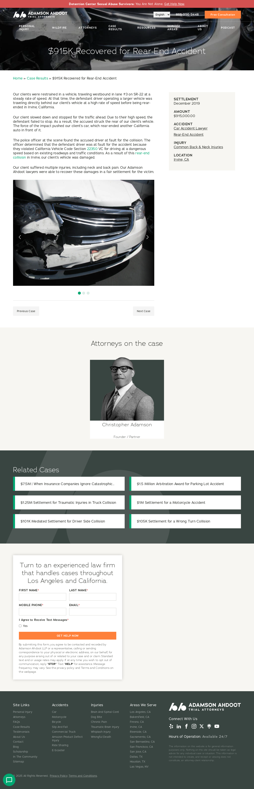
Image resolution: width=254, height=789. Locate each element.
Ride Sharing (60, 745)
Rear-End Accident (189, 134)
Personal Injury (27, 27)
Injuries (97, 705)
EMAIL (74, 605)
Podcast (228, 27)
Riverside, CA (138, 731)
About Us (203, 27)
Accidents (60, 705)
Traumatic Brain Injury (105, 727)
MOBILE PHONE (31, 605)
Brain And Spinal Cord (105, 712)
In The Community (25, 756)
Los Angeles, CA (140, 712)
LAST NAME (78, 590)
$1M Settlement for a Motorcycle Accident (171, 502)
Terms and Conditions (83, 776)
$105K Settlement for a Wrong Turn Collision (173, 521)
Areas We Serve (143, 705)
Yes (25, 625)
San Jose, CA (138, 751)
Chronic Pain (99, 722)
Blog (16, 746)
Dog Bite (96, 717)
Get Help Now (174, 4)
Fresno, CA (137, 722)
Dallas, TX (136, 756)
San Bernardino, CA (142, 741)
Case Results (115, 27)
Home (18, 78)
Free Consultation (223, 14)
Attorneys (87, 27)
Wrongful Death (101, 737)
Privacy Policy (58, 776)
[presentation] (20, 237)
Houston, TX (138, 761)
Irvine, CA (181, 159)
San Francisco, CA (141, 746)
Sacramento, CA (140, 737)
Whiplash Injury (101, 731)
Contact (18, 741)
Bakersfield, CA (139, 717)
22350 (92, 149)
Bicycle (56, 722)
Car (54, 712)
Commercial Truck (64, 731)
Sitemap (18, 761)
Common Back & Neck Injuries (198, 147)
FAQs (16, 722)
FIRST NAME (29, 590)
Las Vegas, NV (139, 766)
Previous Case (26, 311)
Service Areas (173, 27)
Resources (146, 27)
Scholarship (20, 751)
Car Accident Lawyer (191, 128)
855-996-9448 (187, 14)
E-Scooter (58, 750)
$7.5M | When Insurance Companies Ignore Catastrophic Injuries (67, 484)
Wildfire (59, 27)
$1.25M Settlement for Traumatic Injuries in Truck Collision (68, 502)
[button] (79, 293)
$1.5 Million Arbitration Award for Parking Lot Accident (180, 484)
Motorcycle (59, 717)
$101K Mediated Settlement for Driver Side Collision (63, 521)
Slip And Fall (60, 727)
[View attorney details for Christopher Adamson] (127, 396)
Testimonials (21, 731)
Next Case (143, 311)
